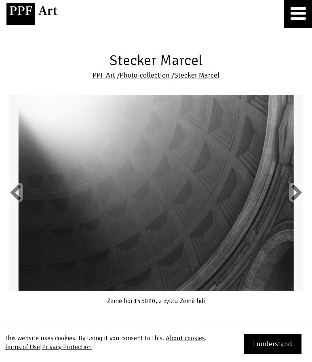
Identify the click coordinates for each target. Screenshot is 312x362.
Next (296, 192)
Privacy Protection (67, 347)
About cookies (185, 338)
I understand (272, 343)
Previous (16, 192)
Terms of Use (22, 347)
